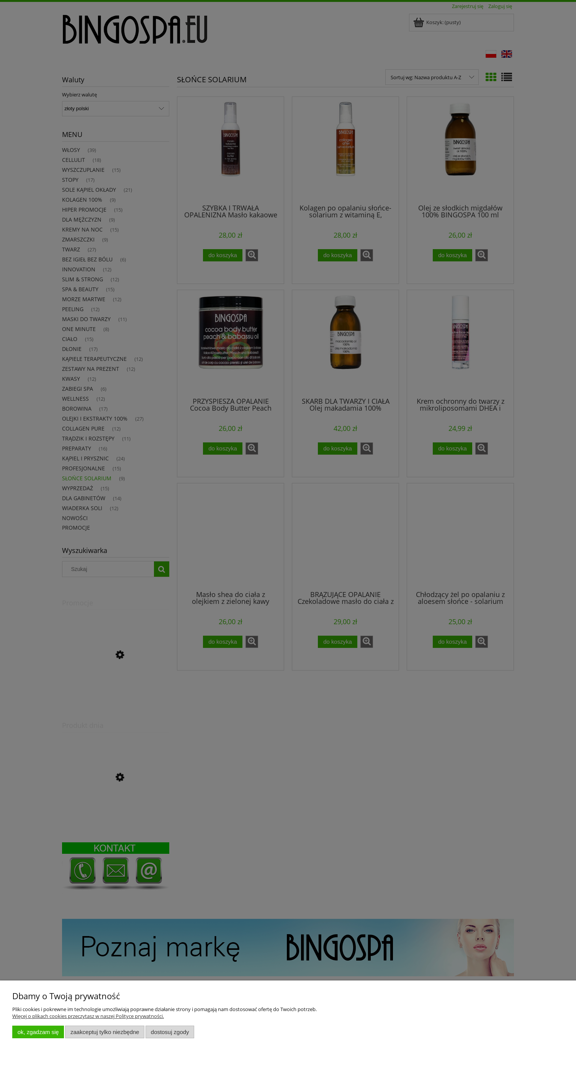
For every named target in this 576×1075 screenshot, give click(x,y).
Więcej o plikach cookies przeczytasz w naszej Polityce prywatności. (88, 1016)
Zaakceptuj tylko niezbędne (104, 1032)
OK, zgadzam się (38, 1032)
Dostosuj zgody (170, 1032)
